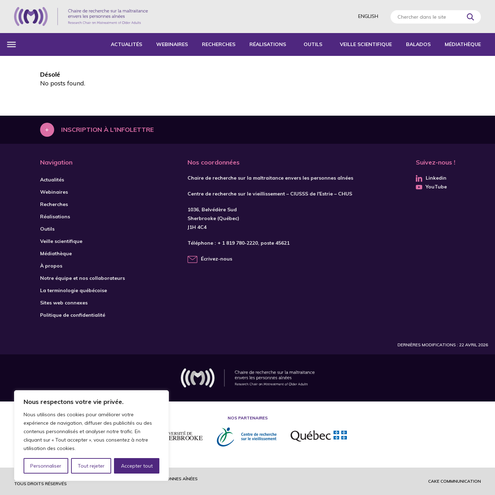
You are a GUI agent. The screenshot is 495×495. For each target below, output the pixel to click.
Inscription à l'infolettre (107, 130)
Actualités (126, 44)
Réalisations (267, 44)
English (368, 16)
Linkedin (431, 178)
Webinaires (172, 44)
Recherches (218, 44)
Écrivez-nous (216, 259)
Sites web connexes (64, 303)
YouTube (431, 187)
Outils (313, 44)
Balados (418, 44)
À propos (51, 266)
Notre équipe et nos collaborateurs (82, 278)
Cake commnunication (454, 481)
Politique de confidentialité (72, 315)
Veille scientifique (366, 44)
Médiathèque (463, 44)
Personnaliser (46, 466)
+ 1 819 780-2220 (237, 243)
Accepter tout (137, 466)
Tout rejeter (91, 466)
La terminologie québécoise (73, 290)
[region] (91, 435)
